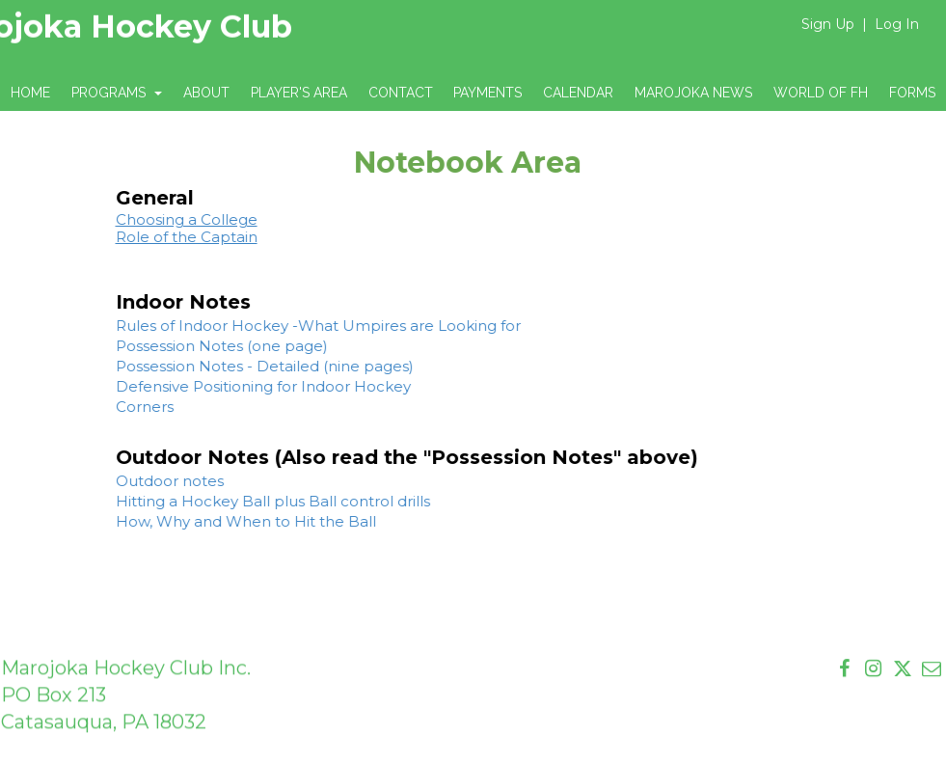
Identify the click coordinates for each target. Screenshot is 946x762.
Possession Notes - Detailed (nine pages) (246, 366)
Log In (897, 23)
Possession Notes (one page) (203, 346)
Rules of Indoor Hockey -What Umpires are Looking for (299, 325)
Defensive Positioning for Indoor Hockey (244, 386)
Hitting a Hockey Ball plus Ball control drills (254, 501)
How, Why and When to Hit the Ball (227, 521)
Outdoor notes (151, 481)
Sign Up (827, 23)
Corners (126, 406)
